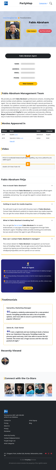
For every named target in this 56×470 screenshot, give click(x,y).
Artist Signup (33, 420)
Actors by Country (9, 435)
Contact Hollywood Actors (12, 438)
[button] (50, 3)
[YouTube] (45, 453)
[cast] (16, 134)
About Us (7, 426)
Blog (30, 423)
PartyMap (26, 3)
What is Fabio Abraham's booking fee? (18, 220)
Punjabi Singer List (9, 441)
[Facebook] (51, 453)
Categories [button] (43, 3)
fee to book (18, 225)
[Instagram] (48, 453)
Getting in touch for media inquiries (17, 204)
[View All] (12, 141)
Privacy (6, 428)
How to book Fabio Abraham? (14, 186)
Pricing (6, 423)
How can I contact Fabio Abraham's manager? (21, 239)
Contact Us (7, 420)
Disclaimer (7, 431)
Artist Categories (9, 443)
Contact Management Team (10, 18)
